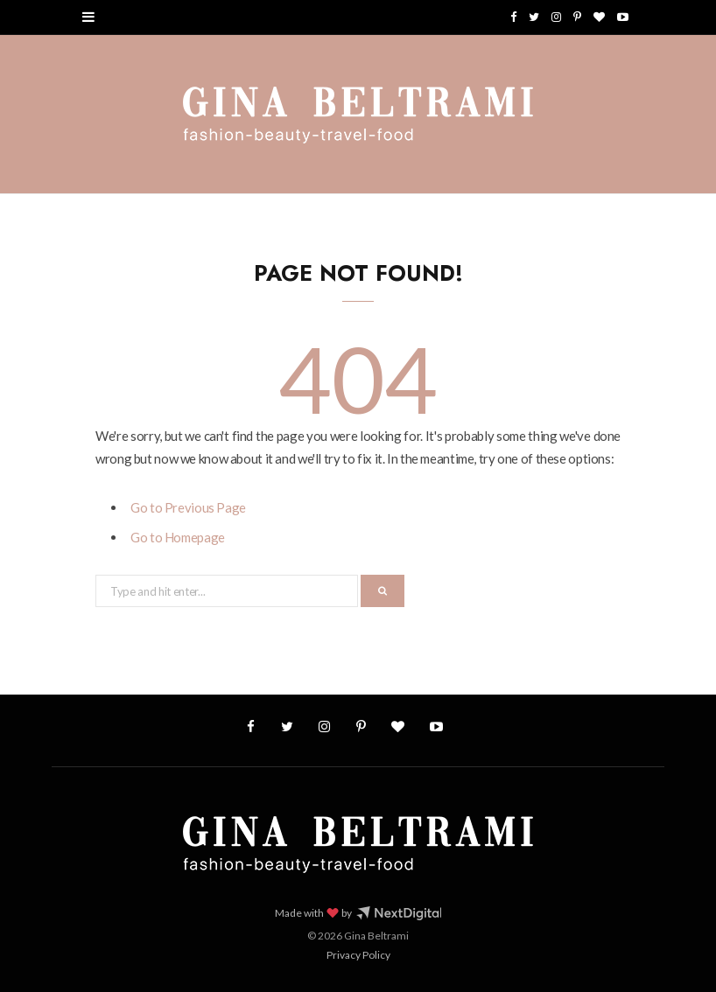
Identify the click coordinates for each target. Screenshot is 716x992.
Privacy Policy (358, 954)
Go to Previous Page (188, 507)
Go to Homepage (177, 537)
